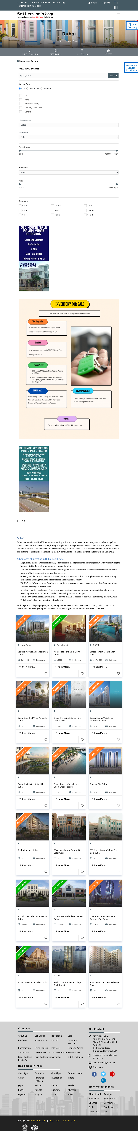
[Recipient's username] (63, 75)
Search (113, 75)
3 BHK (55, 210)
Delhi (91, 1107)
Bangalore (94, 1098)
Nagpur (38, 1094)
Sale (70, 1035)
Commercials (34, 88)
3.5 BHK (89, 210)
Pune (53, 1094)
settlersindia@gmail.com (104, 1062)
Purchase (22, 1040)
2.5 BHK (24, 210)
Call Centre (40, 1035)
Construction (24, 1047)
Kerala (71, 1085)
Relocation (56, 1035)
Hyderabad (56, 1077)
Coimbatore (110, 1102)
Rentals (55, 1040)
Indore (71, 1077)
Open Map (98, 1067)
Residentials (47, 88)
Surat (70, 1094)
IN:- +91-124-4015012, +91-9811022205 (39, 2)
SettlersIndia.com (37, 1120)
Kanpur (54, 1085)
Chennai (93, 1102)
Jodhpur (38, 1085)
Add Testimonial (59, 1052)
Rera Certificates (43, 1057)
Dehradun (39, 1073)
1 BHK (23, 205)
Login (94, 2)
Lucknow (55, 1089)
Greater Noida (75, 1073)
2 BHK (88, 205)
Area (21, 180)
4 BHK (23, 215)
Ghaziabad (94, 1111)
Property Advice (75, 1047)
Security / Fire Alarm (33, 107)
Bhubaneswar (110, 1098)
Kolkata (38, 1089)
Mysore (22, 1094)
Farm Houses (41, 1047)
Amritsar (108, 1094)
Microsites (56, 1057)
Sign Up (106, 2)
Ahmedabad (95, 1094)
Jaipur (21, 1085)
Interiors (55, 1047)
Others (28, 111)
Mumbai (72, 1089)
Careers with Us (42, 1052)
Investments (41, 1040)
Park (27, 99)
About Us (22, 1035)
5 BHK (55, 215)
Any (24, 88)
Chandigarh (23, 1073)
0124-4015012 (99, 1055)
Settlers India (65, 41)
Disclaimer (54, 1120)
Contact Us (23, 1052)
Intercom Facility (32, 103)
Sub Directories (75, 1057)
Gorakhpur (56, 1073)
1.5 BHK (56, 205)
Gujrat (21, 1077)
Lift (26, 95)
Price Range (24, 147)
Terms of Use (68, 1120)
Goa (106, 1111)
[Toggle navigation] (118, 15)
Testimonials (74, 1052)
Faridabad (109, 1107)
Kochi (21, 1089)
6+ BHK (88, 215)
